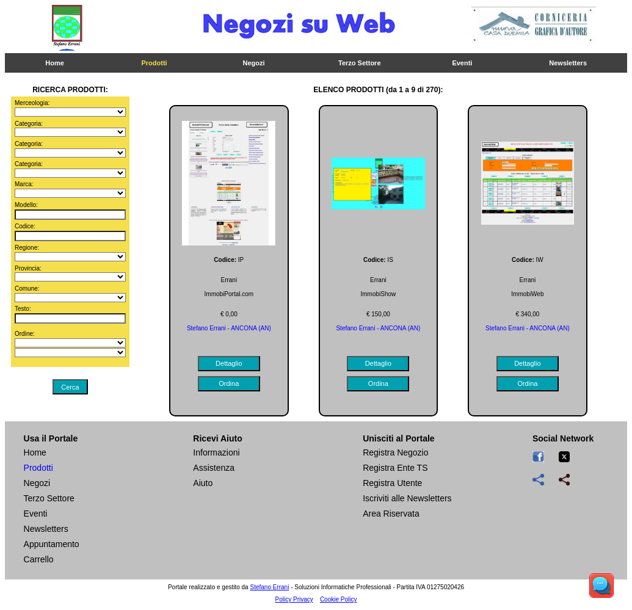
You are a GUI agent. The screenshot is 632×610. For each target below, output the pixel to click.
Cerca (70, 387)
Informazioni (216, 452)
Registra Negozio (395, 452)
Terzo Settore (359, 63)
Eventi (462, 63)
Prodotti (154, 63)
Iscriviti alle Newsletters (407, 498)
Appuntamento (51, 544)
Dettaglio (229, 363)
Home (54, 63)
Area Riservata (391, 513)
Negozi (254, 63)
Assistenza (213, 468)
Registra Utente (392, 483)
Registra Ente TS (395, 468)
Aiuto (202, 483)
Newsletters (568, 63)
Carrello (39, 559)
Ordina (229, 383)
